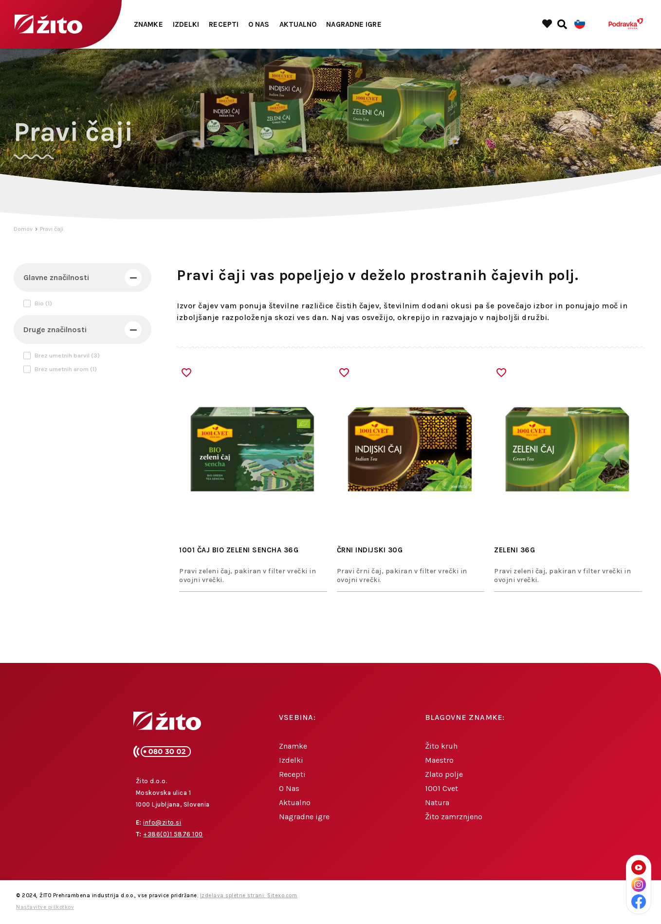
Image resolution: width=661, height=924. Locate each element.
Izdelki (186, 24)
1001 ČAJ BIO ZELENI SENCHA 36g (238, 550)
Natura (437, 802)
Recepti (224, 24)
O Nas (259, 24)
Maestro (439, 760)
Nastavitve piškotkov (45, 907)
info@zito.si (162, 822)
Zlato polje (444, 774)
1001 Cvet (441, 788)
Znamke (148, 24)
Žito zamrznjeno (453, 816)
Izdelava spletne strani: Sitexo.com (248, 895)
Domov (23, 229)
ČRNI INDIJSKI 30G (370, 550)
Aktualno (298, 24)
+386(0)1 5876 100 (173, 834)
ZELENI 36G (514, 550)
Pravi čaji (51, 229)
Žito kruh (441, 746)
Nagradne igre (353, 24)
